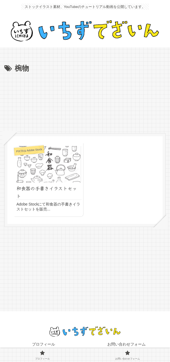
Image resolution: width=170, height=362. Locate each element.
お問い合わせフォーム (126, 344)
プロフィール (43, 344)
